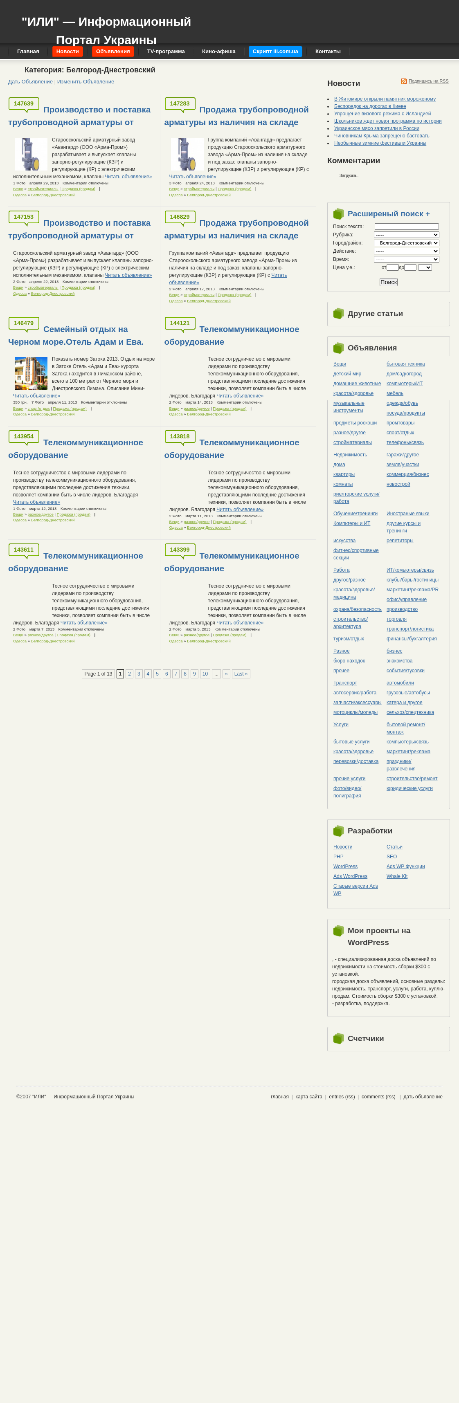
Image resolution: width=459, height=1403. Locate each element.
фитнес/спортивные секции (356, 554)
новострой (398, 484)
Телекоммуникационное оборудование (231, 335)
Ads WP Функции (406, 866)
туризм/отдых (348, 639)
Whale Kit (397, 876)
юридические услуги (410, 788)
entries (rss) (342, 1097)
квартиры (344, 474)
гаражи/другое (403, 455)
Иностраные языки (408, 513)
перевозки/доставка (355, 761)
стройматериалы (43, 188)
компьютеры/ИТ (405, 383)
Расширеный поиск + (389, 213)
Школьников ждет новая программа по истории (388, 121)
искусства (344, 540)
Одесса (20, 195)
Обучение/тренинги (355, 513)
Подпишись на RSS (429, 81)
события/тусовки (406, 670)
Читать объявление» (128, 177)
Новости (342, 847)
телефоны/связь (405, 442)
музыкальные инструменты (348, 406)
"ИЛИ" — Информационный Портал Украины (106, 27)
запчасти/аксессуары (357, 702)
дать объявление (423, 1097)
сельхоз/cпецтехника (410, 712)
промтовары (400, 423)
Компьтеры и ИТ (351, 523)
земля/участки (403, 464)
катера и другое (405, 702)
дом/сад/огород (404, 374)
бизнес (394, 651)
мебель (395, 393)
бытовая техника (406, 364)
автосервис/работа (354, 693)
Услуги (341, 724)
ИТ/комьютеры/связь (410, 570)
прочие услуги (349, 778)
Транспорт (345, 683)
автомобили (400, 683)
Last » (241, 674)
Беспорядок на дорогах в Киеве (370, 106)
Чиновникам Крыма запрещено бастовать (382, 136)
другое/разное (349, 580)
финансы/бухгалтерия (412, 639)
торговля (397, 619)
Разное (341, 651)
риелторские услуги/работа (356, 497)
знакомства (400, 661)
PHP (338, 857)
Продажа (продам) (78, 188)
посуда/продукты (406, 413)
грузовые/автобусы (408, 693)
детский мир (347, 374)
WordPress (345, 866)
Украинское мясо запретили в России (376, 128)
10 (205, 674)
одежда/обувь (402, 403)
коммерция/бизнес (408, 474)
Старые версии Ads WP (355, 889)
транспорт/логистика (410, 629)
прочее (341, 670)
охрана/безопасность (357, 609)
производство (402, 609)
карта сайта (308, 1097)
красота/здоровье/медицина (354, 593)
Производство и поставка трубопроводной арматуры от (79, 116)
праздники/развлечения (401, 765)
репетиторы (400, 540)
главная (280, 1097)
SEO (392, 857)
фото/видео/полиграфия (347, 792)
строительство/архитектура (350, 622)
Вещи (18, 188)
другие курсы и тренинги (404, 527)
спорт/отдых (39, 408)
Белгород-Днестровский (52, 195)
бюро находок (349, 661)
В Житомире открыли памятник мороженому (385, 99)
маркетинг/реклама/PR (413, 590)
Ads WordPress (350, 876)
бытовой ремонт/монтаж (406, 728)
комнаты (343, 484)
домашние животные (357, 383)
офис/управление (407, 599)
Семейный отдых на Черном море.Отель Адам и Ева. (76, 335)
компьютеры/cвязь (408, 742)
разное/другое (196, 408)
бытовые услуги (351, 742)
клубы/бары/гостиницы (413, 580)
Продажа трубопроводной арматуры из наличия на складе (236, 116)
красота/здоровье (353, 393)
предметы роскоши (355, 423)
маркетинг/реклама (408, 751)
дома (339, 464)
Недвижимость (350, 455)
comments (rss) (379, 1097)
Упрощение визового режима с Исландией (382, 114)
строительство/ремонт (412, 778)
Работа (341, 570)
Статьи (395, 847)
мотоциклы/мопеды (355, 712)
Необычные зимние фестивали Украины (380, 143)
